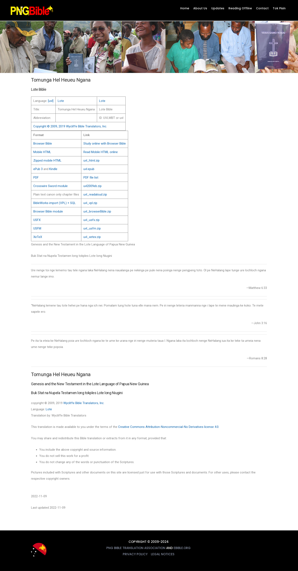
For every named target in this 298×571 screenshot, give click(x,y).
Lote (61, 101)
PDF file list (90, 177)
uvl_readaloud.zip (95, 194)
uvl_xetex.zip (92, 237)
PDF (36, 177)
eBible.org (182, 548)
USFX (37, 220)
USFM (37, 228)
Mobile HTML (42, 152)
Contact (262, 8)
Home (184, 8)
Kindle (53, 169)
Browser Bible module (48, 211)
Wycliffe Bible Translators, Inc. (83, 403)
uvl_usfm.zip (92, 228)
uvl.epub (88, 169)
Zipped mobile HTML (47, 160)
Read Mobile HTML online (100, 152)
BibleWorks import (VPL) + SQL (54, 203)
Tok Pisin (279, 8)
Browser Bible (42, 143)
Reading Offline (240, 8)
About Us (200, 8)
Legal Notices (162, 554)
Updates (217, 8)
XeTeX (37, 237)
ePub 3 (38, 169)
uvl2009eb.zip (92, 186)
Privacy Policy (135, 554)
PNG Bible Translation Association (135, 548)
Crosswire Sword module (50, 186)
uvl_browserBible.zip (97, 211)
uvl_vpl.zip (90, 203)
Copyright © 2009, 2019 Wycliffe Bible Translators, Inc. (70, 126)
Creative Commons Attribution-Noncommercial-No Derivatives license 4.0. (168, 427)
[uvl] (50, 101)
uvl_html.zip (91, 160)
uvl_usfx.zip (91, 220)
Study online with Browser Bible (104, 143)
